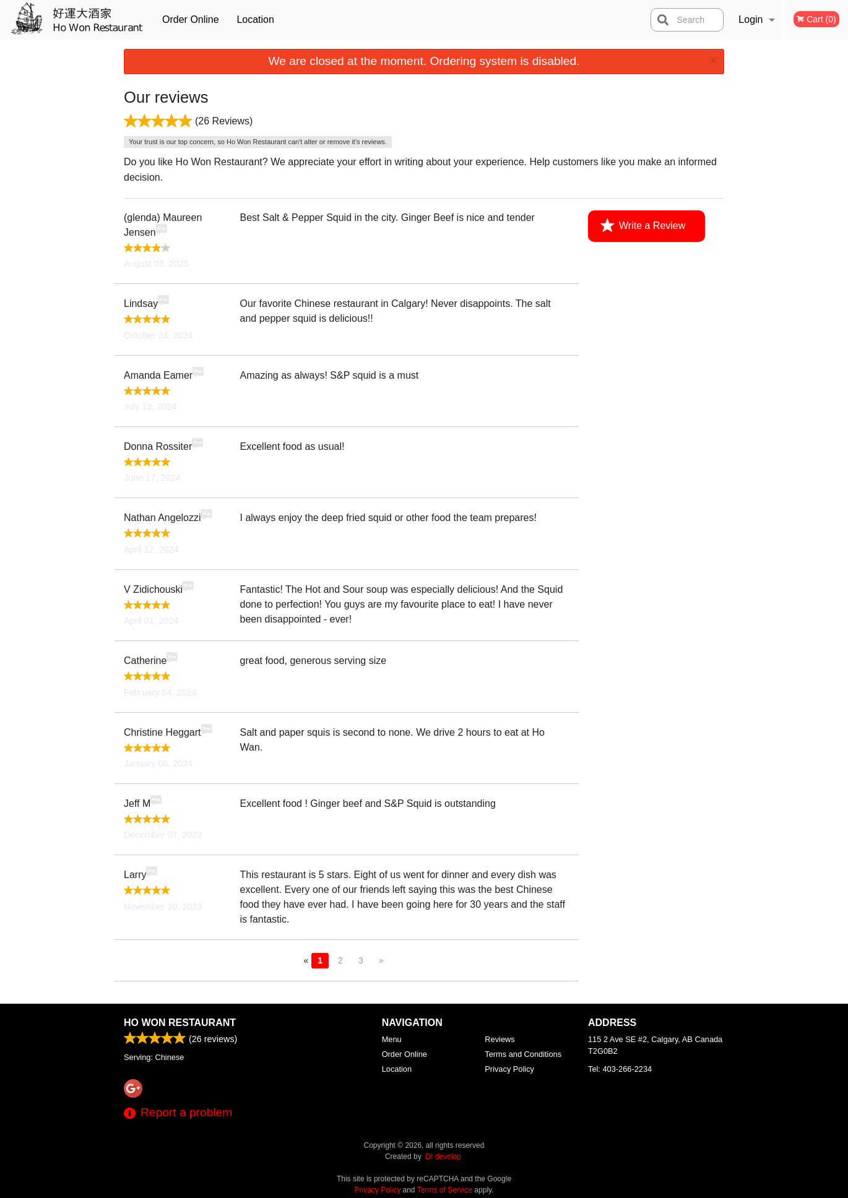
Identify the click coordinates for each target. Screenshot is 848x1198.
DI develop (443, 1156)
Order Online (190, 19)
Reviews (499, 1039)
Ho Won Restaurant (180, 1022)
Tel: (620, 1069)
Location (255, 19)
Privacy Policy (509, 1069)
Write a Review (642, 226)
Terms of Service (444, 1190)
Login (750, 19)
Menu (392, 1039)
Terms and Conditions (523, 1054)
